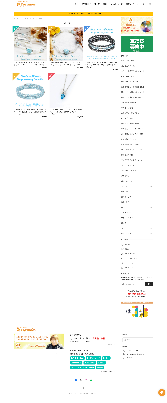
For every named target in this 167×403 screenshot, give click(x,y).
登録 (149, 284)
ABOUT (97, 4)
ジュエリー (125, 186)
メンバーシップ (117, 4)
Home (16, 18)
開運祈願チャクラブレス (130, 144)
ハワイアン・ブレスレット (131, 113)
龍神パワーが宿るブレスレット (132, 92)
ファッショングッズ (128, 171)
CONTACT (130, 4)
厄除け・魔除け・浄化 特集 (131, 97)
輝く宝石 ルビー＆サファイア (132, 129)
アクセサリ (125, 176)
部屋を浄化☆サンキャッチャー (132, 139)
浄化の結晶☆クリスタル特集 (132, 134)
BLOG (105, 4)
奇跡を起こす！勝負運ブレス (132, 82)
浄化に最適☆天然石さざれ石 (132, 150)
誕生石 (123, 207)
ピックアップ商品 (128, 61)
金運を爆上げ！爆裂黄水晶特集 (132, 87)
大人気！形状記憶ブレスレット (132, 71)
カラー (123, 228)
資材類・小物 (126, 197)
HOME (76, 4)
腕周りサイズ (126, 233)
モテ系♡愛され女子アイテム (132, 160)
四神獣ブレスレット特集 (130, 123)
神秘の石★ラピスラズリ (130, 76)
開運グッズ (125, 192)
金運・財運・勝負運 (128, 103)
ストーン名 (125, 202)
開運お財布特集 (127, 155)
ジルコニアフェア (128, 165)
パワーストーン (127, 181)
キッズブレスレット (128, 118)
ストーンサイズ (127, 212)
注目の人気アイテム (128, 66)
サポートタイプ (127, 218)
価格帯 (123, 223)
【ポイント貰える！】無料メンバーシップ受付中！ (83, 13)
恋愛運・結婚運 (127, 108)
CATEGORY (86, 4)
